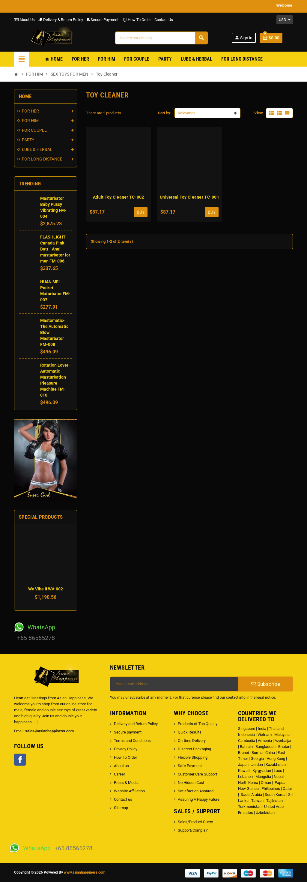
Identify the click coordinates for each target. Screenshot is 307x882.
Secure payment (128, 732)
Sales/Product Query (195, 822)
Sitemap (121, 808)
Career (119, 774)
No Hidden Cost (191, 782)
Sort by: (164, 113)
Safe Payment (190, 766)
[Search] (161, 38)
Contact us (123, 799)
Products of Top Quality (197, 724)
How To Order (136, 19)
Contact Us (163, 19)
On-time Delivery (192, 740)
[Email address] (174, 684)
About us (121, 766)
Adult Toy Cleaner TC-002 (118, 197)
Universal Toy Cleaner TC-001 (189, 197)
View (258, 113)
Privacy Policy (125, 749)
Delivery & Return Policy (60, 19)
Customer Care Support (197, 774)
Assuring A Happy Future (198, 799)
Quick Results (189, 732)
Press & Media (126, 782)
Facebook (20, 760)
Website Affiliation (129, 791)
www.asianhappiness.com (84, 872)
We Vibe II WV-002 (45, 588)
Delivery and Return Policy (136, 724)
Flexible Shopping (192, 757)
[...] (36, 722)
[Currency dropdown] (284, 19)
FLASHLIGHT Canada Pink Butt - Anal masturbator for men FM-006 (55, 249)
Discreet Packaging (194, 749)
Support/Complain (193, 830)
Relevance (186, 113)
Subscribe (265, 684)
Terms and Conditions (132, 740)
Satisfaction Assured (195, 791)
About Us (24, 19)
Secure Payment (102, 19)
